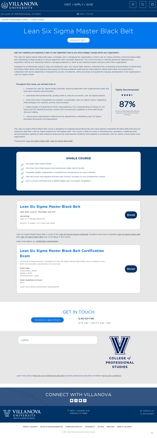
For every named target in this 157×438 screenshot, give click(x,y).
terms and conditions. (111, 376)
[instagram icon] (84, 400)
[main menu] (133, 4)
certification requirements (47, 241)
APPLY (78, 4)
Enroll (131, 215)
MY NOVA (101, 427)
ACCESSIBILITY (90, 427)
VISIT (67, 4)
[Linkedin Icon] (80, 400)
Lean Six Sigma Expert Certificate (73, 234)
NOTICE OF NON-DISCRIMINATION (51, 427)
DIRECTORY (111, 427)
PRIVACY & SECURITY (30, 427)
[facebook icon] (71, 400)
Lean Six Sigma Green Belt (37, 141)
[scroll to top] (152, 433)
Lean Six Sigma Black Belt (61, 141)
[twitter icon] (76, 400)
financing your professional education (48, 376)
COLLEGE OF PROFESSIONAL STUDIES (21, 14)
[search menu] (142, 4)
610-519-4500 (148, 414)
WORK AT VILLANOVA (124, 427)
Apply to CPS (85, 14)
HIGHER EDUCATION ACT (73, 427)
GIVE (89, 4)
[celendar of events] (152, 4)
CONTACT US (148, 411)
